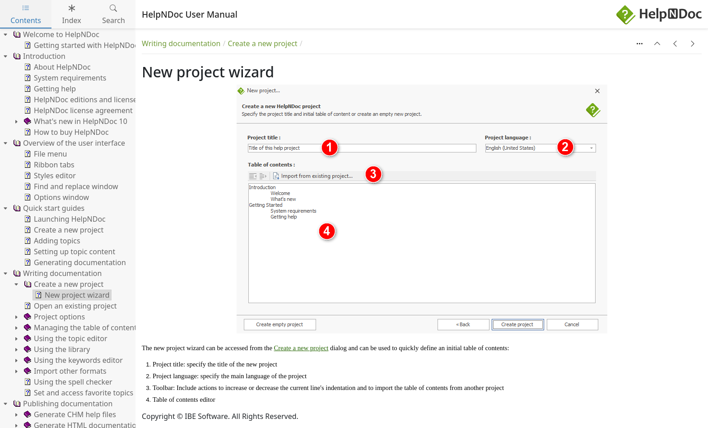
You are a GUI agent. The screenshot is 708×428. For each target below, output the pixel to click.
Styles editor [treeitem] (49, 175)
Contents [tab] (25, 14)
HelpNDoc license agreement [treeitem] (77, 110)
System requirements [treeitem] (64, 77)
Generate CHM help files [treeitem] (69, 414)
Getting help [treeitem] (49, 88)
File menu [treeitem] (44, 153)
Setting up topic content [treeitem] (68, 251)
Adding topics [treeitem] (51, 240)
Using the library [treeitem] (56, 349)
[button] (657, 43)
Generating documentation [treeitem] (74, 262)
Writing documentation (181, 43)
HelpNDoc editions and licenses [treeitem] (81, 99)
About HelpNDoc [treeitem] (56, 67)
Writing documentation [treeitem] (56, 273)
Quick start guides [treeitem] (47, 208)
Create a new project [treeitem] (62, 229)
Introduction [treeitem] (38, 56)
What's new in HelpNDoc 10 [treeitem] (74, 121)
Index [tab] (71, 14)
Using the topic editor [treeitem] (64, 338)
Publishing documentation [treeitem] (61, 403)
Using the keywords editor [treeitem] (72, 360)
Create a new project (262, 43)
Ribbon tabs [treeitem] (48, 164)
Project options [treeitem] (53, 316)
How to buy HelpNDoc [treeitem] (65, 132)
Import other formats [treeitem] (64, 371)
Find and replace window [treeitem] (70, 186)
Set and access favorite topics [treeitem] (77, 392)
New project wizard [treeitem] (71, 295)
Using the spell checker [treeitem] (67, 381)
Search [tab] (113, 14)
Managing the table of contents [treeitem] (81, 327)
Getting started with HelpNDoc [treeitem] (80, 45)
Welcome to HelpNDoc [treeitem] (55, 34)
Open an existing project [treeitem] (69, 305)
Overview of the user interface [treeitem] (68, 143)
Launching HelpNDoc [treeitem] (64, 219)
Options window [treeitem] (55, 197)
